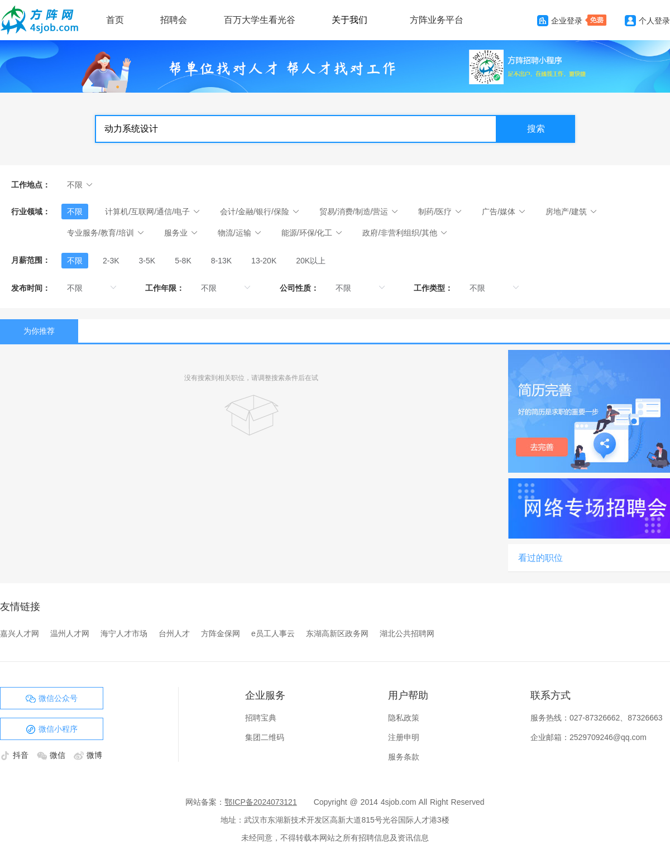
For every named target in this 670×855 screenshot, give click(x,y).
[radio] (74, 260)
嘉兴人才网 (19, 633)
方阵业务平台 (436, 20)
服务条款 (403, 756)
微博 (88, 755)
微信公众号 (52, 699)
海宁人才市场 (123, 633)
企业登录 (559, 20)
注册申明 (403, 737)
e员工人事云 (273, 633)
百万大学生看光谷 (259, 20)
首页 (115, 20)
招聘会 (173, 20)
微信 (52, 755)
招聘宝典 (260, 717)
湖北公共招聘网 (407, 633)
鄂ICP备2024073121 (260, 802)
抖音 (15, 755)
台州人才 (174, 633)
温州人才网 (69, 633)
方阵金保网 (220, 633)
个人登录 (647, 20)
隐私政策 (403, 717)
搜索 (536, 128)
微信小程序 (52, 729)
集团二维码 (264, 737)
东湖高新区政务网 (337, 633)
